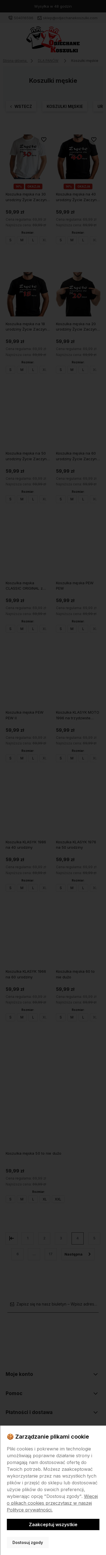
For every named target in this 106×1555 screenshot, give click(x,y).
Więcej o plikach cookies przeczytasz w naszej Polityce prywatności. (52, 1503)
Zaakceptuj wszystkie (53, 1524)
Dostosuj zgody (27, 1542)
